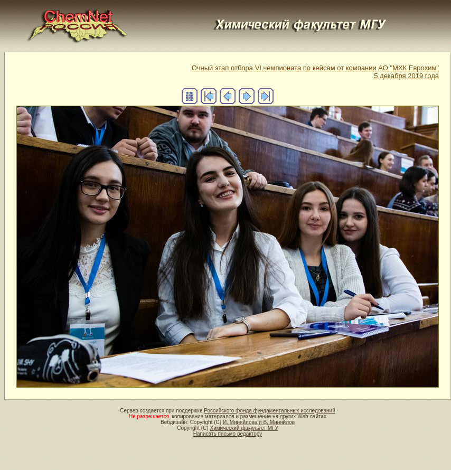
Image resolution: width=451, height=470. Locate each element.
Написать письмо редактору (227, 434)
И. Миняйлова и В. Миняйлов (259, 422)
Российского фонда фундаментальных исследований (269, 410)
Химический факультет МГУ (244, 428)
